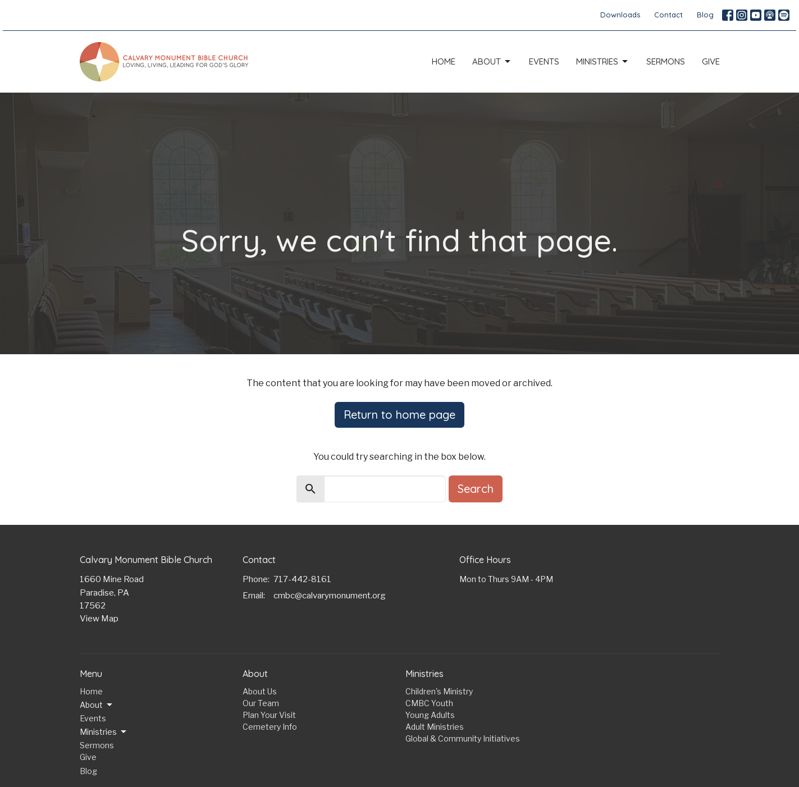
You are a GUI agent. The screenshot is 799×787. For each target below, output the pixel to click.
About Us (260, 691)
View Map (99, 619)
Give (711, 61)
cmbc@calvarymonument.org (329, 596)
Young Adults (430, 715)
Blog (705, 14)
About (492, 61)
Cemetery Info (270, 726)
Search (476, 489)
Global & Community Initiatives (462, 738)
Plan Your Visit (269, 715)
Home (443, 61)
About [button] (97, 705)
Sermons (665, 61)
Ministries (602, 61)
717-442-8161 (302, 579)
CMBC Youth (429, 703)
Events (544, 61)
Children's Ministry (439, 691)
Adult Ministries (434, 726)
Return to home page (399, 415)
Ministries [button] (104, 732)
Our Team (261, 703)
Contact (668, 14)
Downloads (620, 14)
